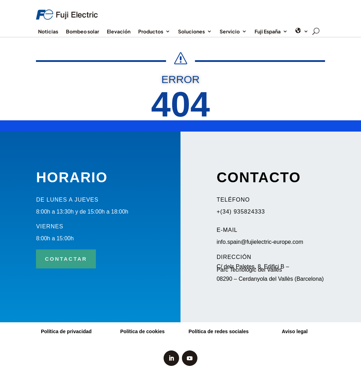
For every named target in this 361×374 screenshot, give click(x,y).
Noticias (48, 31)
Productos (150, 31)
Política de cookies (142, 331)
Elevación (118, 31)
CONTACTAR (66, 259)
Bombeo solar (82, 31)
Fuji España (268, 31)
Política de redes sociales (219, 331)
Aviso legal (294, 331)
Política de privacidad (66, 331)
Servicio (230, 31)
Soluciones (191, 31)
